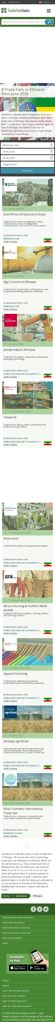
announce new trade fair (30, 870)
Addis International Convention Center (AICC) (28, 373)
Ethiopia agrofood (16, 741)
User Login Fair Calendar (13, 995)
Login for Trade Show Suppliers (17, 1006)
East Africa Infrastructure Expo (25, 214)
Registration (14, 2)
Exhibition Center (13, 833)
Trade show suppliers (12, 938)
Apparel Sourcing (15, 674)
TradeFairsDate (15, 10)
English (47, 2)
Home (6, 895)
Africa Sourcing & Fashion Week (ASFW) (25, 607)
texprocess (11, 538)
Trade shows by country (13, 922)
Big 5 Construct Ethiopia (20, 282)
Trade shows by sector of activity (17, 917)
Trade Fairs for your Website (15, 990)
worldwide (21, 895)
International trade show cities (16, 932)
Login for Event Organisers (14, 1001)
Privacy (5, 980)
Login (3, 2)
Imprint (5, 985)
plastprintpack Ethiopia (19, 350)
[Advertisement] (26, 55)
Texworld (10, 417)
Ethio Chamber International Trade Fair (23, 810)
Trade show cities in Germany (16, 927)
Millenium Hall (11, 238)
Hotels (5, 943)
